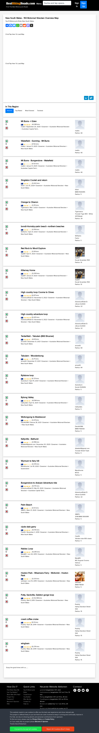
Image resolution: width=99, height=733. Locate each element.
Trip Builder (27, 707)
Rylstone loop (27, 375)
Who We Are (27, 709)
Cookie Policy (42, 730)
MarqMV (24, 554)
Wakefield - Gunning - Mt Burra (35, 140)
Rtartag (42, 707)
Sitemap (24, 730)
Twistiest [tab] (40, 110)
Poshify (23, 600)
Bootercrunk (44, 714)
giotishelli (43, 700)
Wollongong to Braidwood (33, 416)
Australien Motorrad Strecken (59, 127)
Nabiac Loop (27, 548)
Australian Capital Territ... (30, 129)
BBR (55, 700)
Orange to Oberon (29, 202)
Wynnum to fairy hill (30, 460)
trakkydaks (24, 403)
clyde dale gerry (28, 526)
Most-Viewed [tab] (29, 110)
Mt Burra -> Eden (29, 121)
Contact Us (26, 712)
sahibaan (24, 581)
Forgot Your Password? (10, 708)
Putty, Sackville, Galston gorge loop (37, 594)
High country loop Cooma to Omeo (37, 292)
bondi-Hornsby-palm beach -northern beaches (42, 226)
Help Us (26, 714)
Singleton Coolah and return (34, 180)
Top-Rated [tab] (18, 110)
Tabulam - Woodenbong (32, 355)
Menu (39, 3)
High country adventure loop (34, 314)
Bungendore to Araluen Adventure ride (39, 482)
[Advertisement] (49, 48)
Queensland (25, 468)
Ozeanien (44, 127)
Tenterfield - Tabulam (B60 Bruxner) (37, 336)
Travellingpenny (45, 709)
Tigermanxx (25, 207)
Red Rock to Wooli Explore (33, 248)
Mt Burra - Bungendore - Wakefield (37, 160)
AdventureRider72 (27, 298)
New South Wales (27, 148)
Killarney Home (28, 270)
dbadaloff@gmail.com (28, 444)
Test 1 (57, 714)
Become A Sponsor (13, 712)
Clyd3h (23, 532)
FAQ (8, 714)
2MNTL (23, 510)
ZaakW (23, 254)
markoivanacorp (45, 702)
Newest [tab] (9, 110)
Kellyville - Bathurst (29, 438)
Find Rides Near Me (13, 700)
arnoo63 (23, 341)
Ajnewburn (24, 381)
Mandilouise (25, 466)
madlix (23, 127)
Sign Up (83, 5)
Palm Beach (26, 504)
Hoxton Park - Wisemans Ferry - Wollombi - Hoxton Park (44, 574)
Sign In (77, 5)
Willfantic (24, 232)
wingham (25, 643)
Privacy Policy (33, 730)
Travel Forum (27, 705)
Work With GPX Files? (13, 705)
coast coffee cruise (29, 619)
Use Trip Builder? (12, 702)
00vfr (23, 185)
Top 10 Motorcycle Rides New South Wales (19, 21)
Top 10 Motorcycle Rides (29, 701)
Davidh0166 (25, 422)
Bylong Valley (27, 397)
